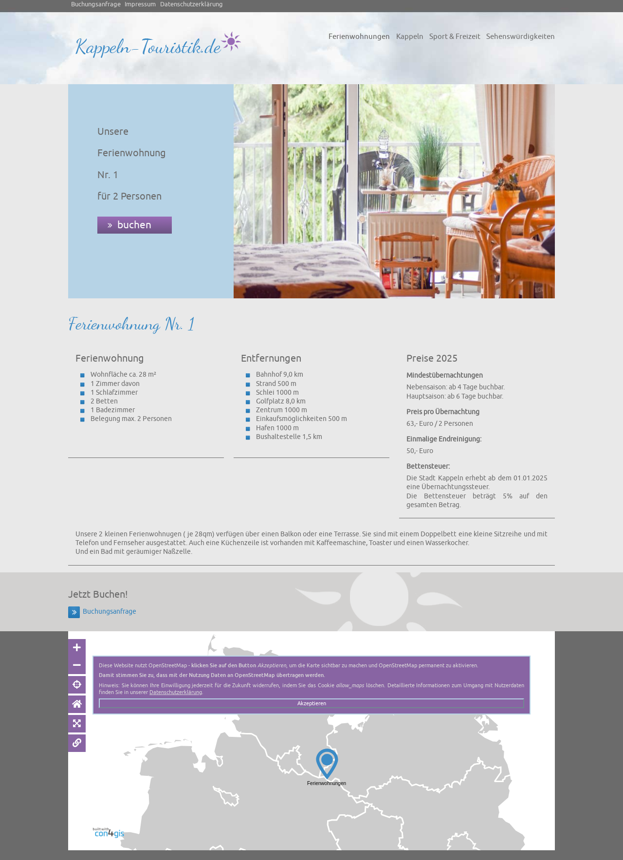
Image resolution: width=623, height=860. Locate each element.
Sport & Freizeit (454, 36)
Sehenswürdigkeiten (520, 36)
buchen (134, 225)
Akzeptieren (311, 703)
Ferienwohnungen (359, 36)
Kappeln (409, 36)
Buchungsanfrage (96, 4)
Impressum (140, 4)
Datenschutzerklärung (191, 4)
